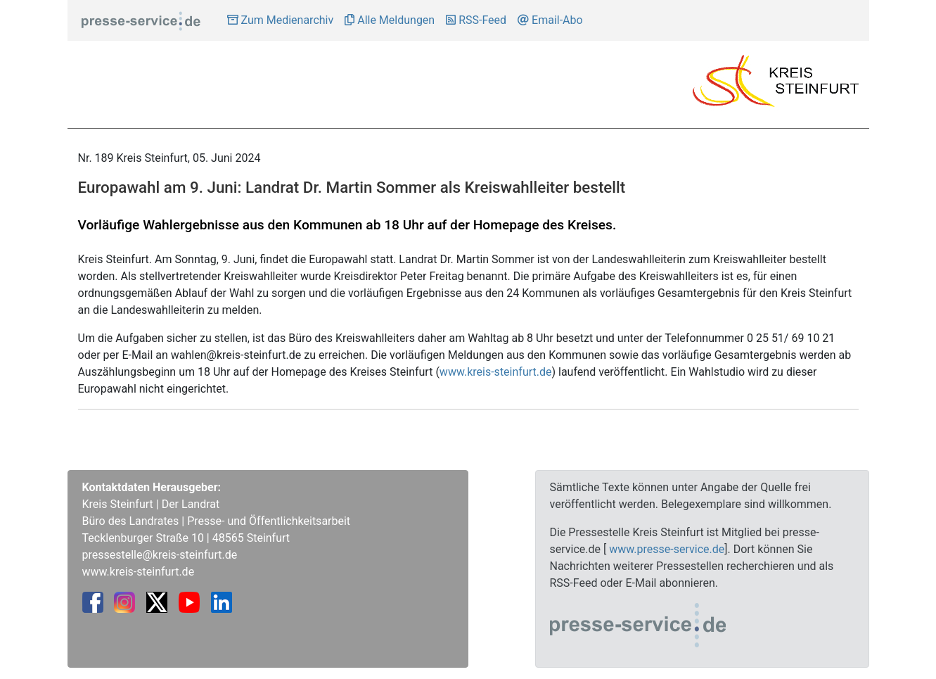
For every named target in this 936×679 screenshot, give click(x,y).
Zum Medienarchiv (280, 20)
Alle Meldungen (390, 20)
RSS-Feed (476, 20)
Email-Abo (550, 20)
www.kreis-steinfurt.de (496, 372)
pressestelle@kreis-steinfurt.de (160, 554)
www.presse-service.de (666, 549)
